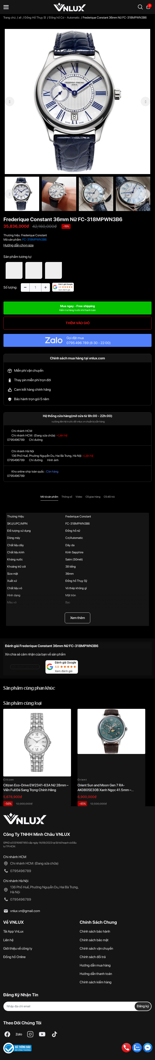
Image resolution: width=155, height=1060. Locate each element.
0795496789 (15, 439)
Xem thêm (77, 618)
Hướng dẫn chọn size (18, 245)
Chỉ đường (36, 439)
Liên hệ (8, 940)
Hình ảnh (53, 460)
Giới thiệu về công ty (17, 948)
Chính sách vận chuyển (96, 948)
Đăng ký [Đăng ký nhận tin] (143, 1006)
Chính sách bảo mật (94, 940)
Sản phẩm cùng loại (22, 703)
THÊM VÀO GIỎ (78, 323)
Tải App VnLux (13, 931)
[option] (77, 101)
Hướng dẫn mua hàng (95, 965)
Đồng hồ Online (14, 957)
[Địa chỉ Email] (77, 1006)
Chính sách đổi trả (93, 957)
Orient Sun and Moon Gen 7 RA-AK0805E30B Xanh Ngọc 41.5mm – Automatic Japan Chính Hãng (104, 790)
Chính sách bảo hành (95, 931)
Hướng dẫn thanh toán (96, 974)
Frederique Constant (34, 235)
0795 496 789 (77, 343)
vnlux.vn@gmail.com (25, 911)
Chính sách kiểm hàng (95, 982)
